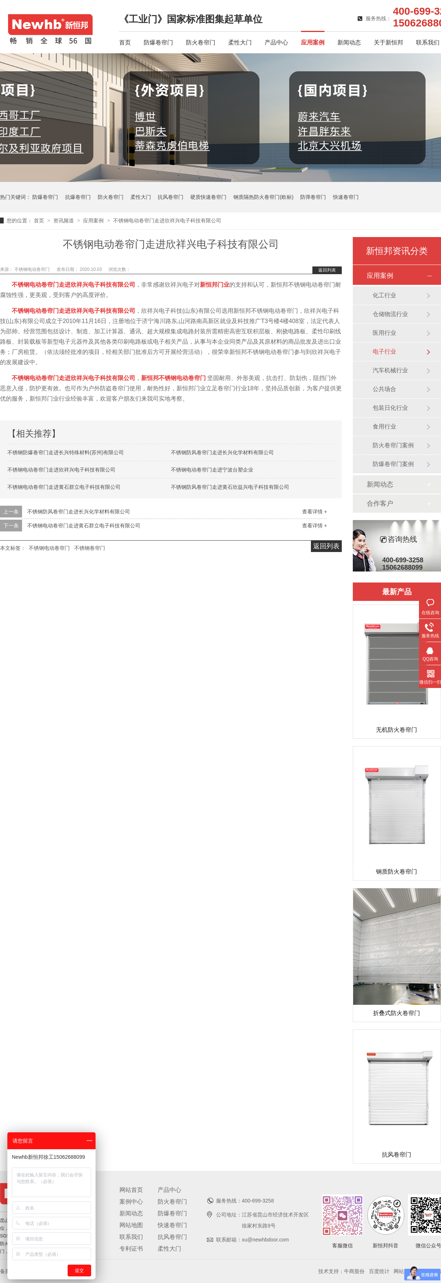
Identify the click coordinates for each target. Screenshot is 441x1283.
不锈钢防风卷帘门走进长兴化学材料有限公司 (222, 452)
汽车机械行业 (390, 370)
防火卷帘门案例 (393, 445)
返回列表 (327, 270)
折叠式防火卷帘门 (396, 1013)
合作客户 (380, 503)
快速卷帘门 (346, 197)
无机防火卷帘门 (396, 730)
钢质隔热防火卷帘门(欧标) (263, 197)
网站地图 (131, 1225)
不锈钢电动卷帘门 (32, 269)
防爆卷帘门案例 (393, 464)
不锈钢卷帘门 (89, 548)
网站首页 (131, 1190)
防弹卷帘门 (313, 197)
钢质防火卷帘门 (396, 871)
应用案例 (313, 42)
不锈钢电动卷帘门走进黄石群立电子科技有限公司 (64, 487)
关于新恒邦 (388, 42)
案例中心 (131, 1201)
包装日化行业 (390, 408)
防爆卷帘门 (158, 42)
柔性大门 (240, 42)
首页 (125, 42)
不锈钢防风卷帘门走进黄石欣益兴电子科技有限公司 (230, 487)
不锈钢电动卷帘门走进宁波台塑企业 (212, 470)
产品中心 (276, 42)
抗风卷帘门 (170, 197)
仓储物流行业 (390, 314)
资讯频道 (64, 220)
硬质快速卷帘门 (208, 197)
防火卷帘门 (200, 42)
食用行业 (384, 426)
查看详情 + (314, 512)
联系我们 (428, 42)
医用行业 (384, 333)
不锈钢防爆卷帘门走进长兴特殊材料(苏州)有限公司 (65, 452)
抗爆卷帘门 (78, 197)
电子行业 (384, 351)
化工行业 (384, 295)
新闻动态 (349, 42)
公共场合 (384, 389)
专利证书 (131, 1249)
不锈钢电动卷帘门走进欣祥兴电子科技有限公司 (167, 220)
